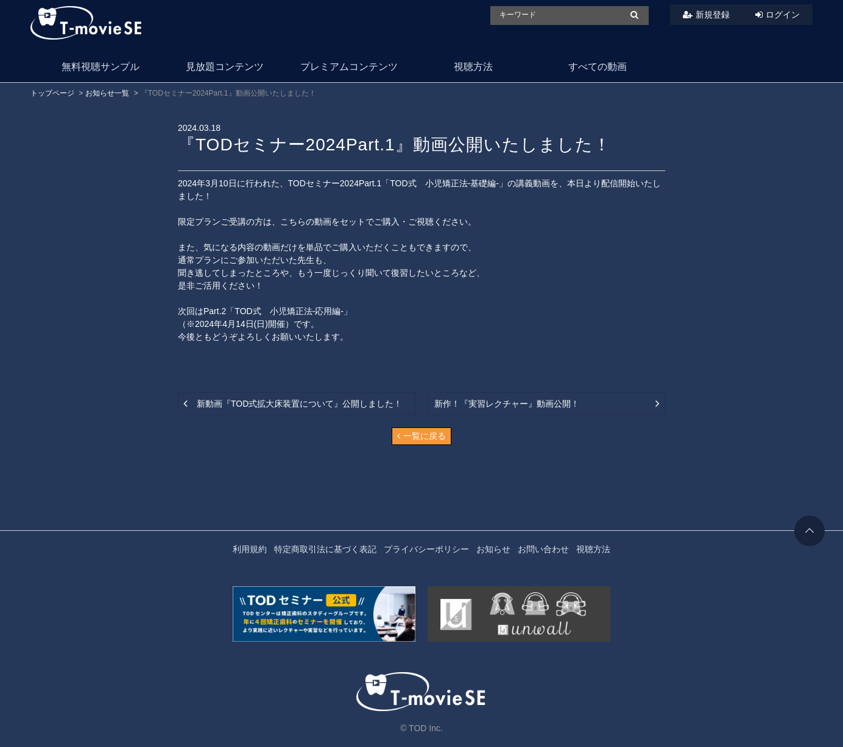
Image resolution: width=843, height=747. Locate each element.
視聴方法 (473, 66)
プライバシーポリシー (426, 549)
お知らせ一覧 (107, 93)
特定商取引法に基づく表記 (325, 549)
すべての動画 (597, 66)
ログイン (783, 14)
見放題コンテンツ (225, 66)
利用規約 (250, 549)
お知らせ (493, 549)
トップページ (52, 93)
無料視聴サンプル (100, 66)
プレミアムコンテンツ (349, 66)
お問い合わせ (543, 549)
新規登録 (713, 14)
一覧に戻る (421, 436)
